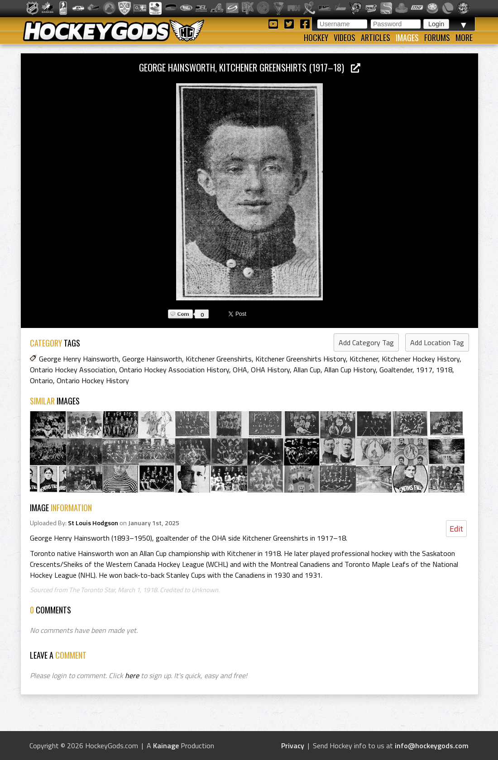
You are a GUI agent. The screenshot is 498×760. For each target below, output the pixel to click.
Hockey (316, 37)
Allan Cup (307, 369)
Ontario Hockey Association (72, 369)
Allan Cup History (350, 369)
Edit (456, 528)
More (464, 37)
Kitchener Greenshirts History (300, 358)
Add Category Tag (366, 342)
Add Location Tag (437, 342)
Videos (344, 37)
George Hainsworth (152, 358)
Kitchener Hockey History (421, 358)
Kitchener (364, 358)
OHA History (270, 369)
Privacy (292, 745)
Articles (375, 37)
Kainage (166, 745)
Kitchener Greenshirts (219, 358)
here (132, 675)
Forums (437, 37)
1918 (444, 369)
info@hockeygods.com (432, 745)
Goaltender (395, 369)
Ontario (41, 380)
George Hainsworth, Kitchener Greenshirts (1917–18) (249, 67)
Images (407, 37)
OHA (240, 369)
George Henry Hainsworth (79, 358)
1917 (424, 369)
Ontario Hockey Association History (174, 369)
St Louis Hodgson (93, 523)
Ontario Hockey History (93, 380)
